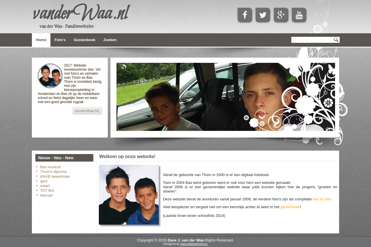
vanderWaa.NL (87, 111)
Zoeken (110, 40)
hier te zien (322, 199)
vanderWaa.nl (80, 14)
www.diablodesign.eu (194, 244)
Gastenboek (84, 40)
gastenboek (290, 207)
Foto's (60, 40)
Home (41, 40)
